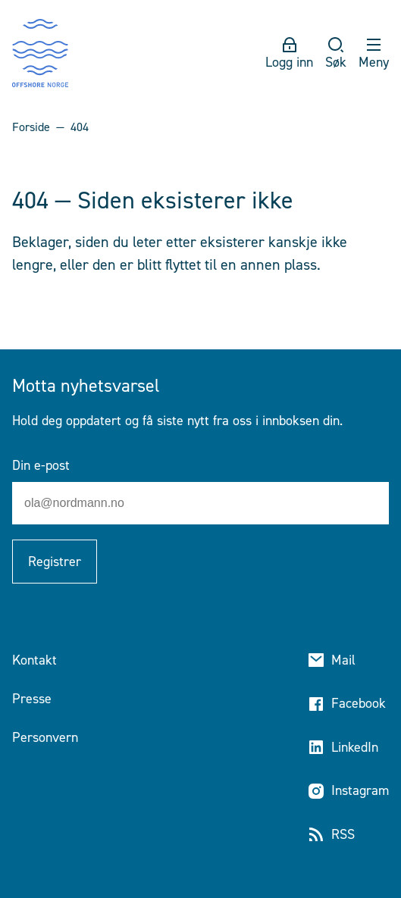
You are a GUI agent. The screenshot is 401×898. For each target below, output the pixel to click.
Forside (31, 127)
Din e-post (41, 465)
